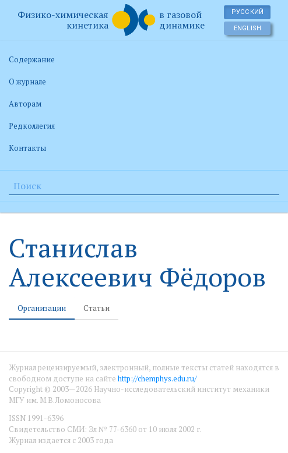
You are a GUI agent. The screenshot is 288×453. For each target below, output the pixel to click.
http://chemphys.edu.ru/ (157, 378)
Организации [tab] (41, 308)
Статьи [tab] (96, 308)
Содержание (32, 59)
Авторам (25, 103)
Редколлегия (32, 126)
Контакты (27, 148)
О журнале (27, 81)
